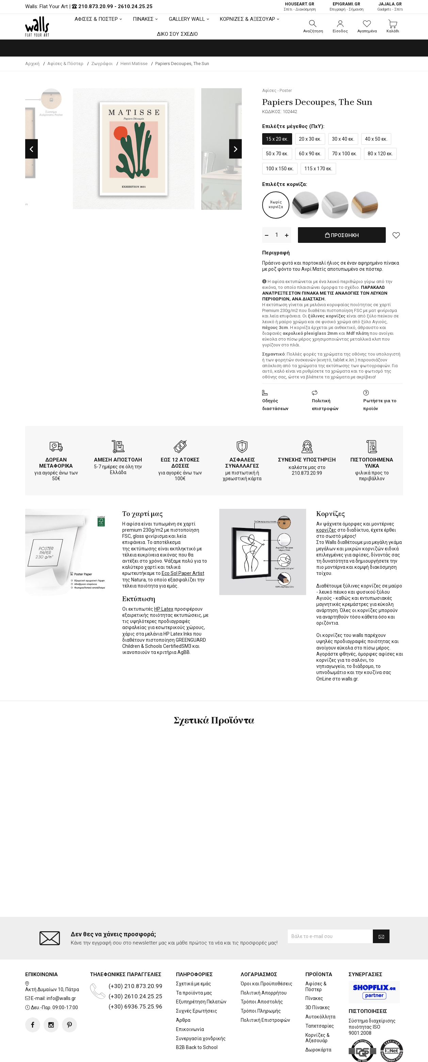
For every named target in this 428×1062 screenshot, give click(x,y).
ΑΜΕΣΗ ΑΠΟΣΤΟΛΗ (118, 460)
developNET (270, 1052)
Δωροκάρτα (318, 1022)
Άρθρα (183, 993)
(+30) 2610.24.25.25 (135, 968)
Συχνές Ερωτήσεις (196, 983)
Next (235, 149)
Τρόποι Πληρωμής (261, 983)
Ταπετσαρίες (319, 998)
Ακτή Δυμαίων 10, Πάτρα (52, 962)
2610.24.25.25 (135, 6)
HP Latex (163, 609)
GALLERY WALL (187, 19)
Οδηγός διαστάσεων (275, 404)
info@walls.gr (61, 971)
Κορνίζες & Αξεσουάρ (317, 1010)
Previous (31, 149)
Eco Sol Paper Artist (183, 573)
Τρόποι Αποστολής (262, 974)
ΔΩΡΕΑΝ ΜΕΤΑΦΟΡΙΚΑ (56, 463)
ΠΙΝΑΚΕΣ (143, 19)
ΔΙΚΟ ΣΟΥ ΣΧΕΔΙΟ (177, 34)
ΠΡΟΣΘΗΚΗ (342, 235)
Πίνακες (314, 971)
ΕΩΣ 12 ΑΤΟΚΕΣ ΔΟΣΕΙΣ (180, 463)
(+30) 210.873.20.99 (135, 958)
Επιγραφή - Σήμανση (347, 7)
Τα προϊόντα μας (194, 965)
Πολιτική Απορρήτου (264, 965)
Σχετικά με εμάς (193, 956)
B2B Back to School (197, 1020)
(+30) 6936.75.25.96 (135, 978)
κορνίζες (326, 530)
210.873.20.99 (95, 6)
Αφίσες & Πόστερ (316, 959)
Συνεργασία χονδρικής (201, 1011)
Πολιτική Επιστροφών (265, 993)
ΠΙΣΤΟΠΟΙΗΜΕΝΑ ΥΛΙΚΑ (371, 463)
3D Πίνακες (317, 980)
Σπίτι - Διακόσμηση (300, 7)
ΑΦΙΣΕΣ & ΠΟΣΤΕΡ (96, 19)
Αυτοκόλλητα (320, 989)
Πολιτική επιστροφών (325, 404)
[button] (313, 26)
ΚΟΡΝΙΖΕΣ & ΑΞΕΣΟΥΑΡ (247, 19)
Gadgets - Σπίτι (390, 7)
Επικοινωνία (190, 1001)
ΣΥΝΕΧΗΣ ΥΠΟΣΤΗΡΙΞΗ (307, 460)
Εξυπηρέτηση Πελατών (201, 974)
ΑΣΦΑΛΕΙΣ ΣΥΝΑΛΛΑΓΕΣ (242, 463)
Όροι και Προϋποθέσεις (266, 956)
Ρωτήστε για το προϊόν (379, 404)
